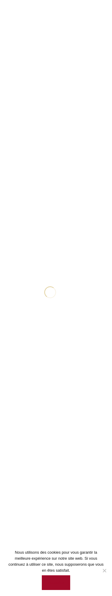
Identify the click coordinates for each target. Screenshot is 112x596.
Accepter (56, 582)
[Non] (105, 570)
